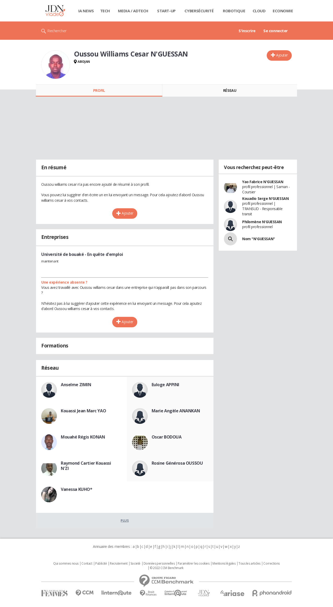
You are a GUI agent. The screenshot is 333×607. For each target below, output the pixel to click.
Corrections (271, 563)
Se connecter (275, 30)
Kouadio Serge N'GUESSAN (265, 198)
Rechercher (57, 30)
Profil (99, 90)
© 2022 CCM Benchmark (166, 568)
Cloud (259, 10)
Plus (125, 520)
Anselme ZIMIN (76, 384)
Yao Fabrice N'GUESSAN (262, 181)
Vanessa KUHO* (76, 489)
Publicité (101, 563)
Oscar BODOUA (167, 437)
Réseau (229, 90)
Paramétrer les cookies (194, 563)
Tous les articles (249, 563)
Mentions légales (223, 563)
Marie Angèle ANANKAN (176, 411)
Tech (105, 10)
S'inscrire (247, 30)
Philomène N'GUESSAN (262, 221)
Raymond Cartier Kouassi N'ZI (86, 465)
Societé (135, 563)
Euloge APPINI (166, 384)
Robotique (234, 10)
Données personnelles (159, 563)
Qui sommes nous (66, 563)
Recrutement (118, 563)
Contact (86, 563)
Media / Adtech (133, 10)
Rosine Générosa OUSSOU (177, 463)
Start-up (166, 10)
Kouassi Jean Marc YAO (83, 411)
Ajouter (282, 55)
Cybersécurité (199, 10)
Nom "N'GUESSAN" (258, 238)
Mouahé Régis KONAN (83, 437)
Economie (283, 10)
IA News (86, 10)
